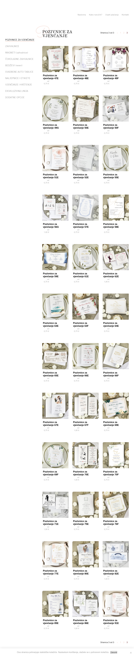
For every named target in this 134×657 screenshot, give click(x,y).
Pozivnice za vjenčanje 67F (80, 423)
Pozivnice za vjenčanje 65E (50, 374)
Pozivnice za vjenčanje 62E (111, 275)
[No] (130, 652)
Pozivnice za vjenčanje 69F (50, 473)
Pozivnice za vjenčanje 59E (50, 275)
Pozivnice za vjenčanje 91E (111, 621)
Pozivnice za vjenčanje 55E (111, 176)
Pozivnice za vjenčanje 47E (50, 77)
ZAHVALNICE (12, 46)
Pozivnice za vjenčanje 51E (50, 176)
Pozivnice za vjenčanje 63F (80, 324)
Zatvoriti (114, 652)
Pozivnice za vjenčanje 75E (81, 522)
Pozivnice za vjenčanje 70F (111, 473)
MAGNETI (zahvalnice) (16, 52)
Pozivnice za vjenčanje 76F (111, 522)
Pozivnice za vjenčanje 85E (50, 621)
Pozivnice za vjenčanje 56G (51, 225)
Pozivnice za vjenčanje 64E (111, 324)
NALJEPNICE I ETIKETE (17, 78)
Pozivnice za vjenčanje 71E (50, 522)
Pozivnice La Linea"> (30, 15)
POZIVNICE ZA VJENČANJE (19, 39)
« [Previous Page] (117, 32)
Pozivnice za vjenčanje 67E (50, 423)
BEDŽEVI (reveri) (13, 65)
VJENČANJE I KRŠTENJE (18, 84)
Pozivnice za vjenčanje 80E (81, 572)
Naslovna (82, 14)
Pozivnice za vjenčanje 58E (111, 225)
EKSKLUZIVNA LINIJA (16, 90)
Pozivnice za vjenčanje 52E (81, 176)
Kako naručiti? (95, 14)
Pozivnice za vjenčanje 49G (51, 126)
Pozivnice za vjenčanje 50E (81, 126)
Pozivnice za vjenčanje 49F (111, 77)
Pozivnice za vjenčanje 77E (50, 572)
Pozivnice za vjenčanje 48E (81, 77)
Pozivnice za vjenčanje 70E (81, 473)
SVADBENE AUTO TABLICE (19, 71)
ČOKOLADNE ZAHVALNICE (19, 58)
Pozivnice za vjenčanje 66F (111, 374)
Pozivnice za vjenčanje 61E (81, 275)
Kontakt (125, 14)
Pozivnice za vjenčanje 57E (81, 225)
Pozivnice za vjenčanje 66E (81, 374)
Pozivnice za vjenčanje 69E (111, 423)
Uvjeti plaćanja (112, 14)
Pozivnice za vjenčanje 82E (111, 572)
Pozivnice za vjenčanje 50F (111, 126)
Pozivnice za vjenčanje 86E (81, 621)
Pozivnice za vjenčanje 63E (50, 324)
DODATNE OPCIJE (14, 97)
